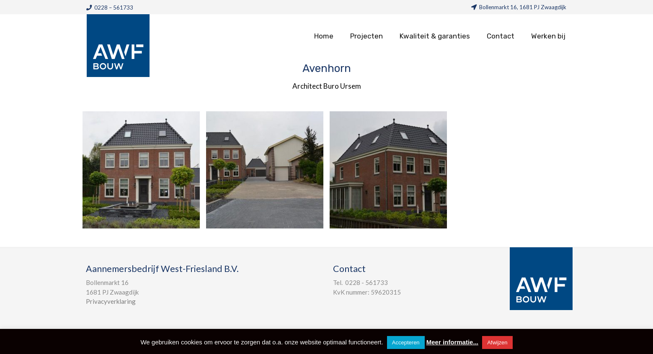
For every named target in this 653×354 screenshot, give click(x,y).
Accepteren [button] (406, 342)
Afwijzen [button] (497, 342)
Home (323, 36)
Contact (500, 36)
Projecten (366, 36)
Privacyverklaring (111, 301)
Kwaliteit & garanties (435, 36)
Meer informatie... (452, 342)
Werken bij (548, 36)
